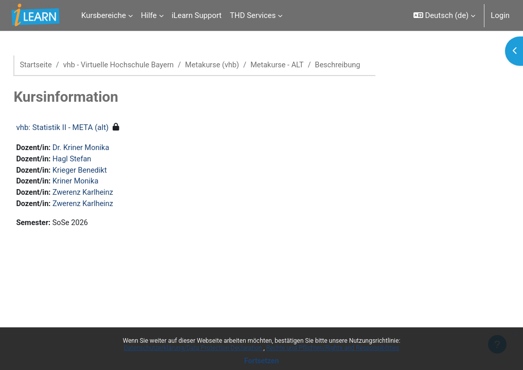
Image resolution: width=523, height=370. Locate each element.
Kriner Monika (100, 183)
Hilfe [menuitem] (149, 15)
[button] (444, 15)
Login (500, 15)
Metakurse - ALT (306, 65)
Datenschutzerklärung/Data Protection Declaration (193, 347)
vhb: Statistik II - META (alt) (85, 128)
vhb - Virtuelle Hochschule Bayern (144, 65)
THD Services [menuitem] (253, 15)
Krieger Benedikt (105, 171)
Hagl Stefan (97, 159)
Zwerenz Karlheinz (108, 194)
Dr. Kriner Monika (106, 148)
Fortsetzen (261, 361)
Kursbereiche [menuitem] (103, 15)
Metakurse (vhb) (240, 65)
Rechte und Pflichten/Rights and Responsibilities (333, 347)
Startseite (59, 65)
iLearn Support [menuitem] (197, 15)
